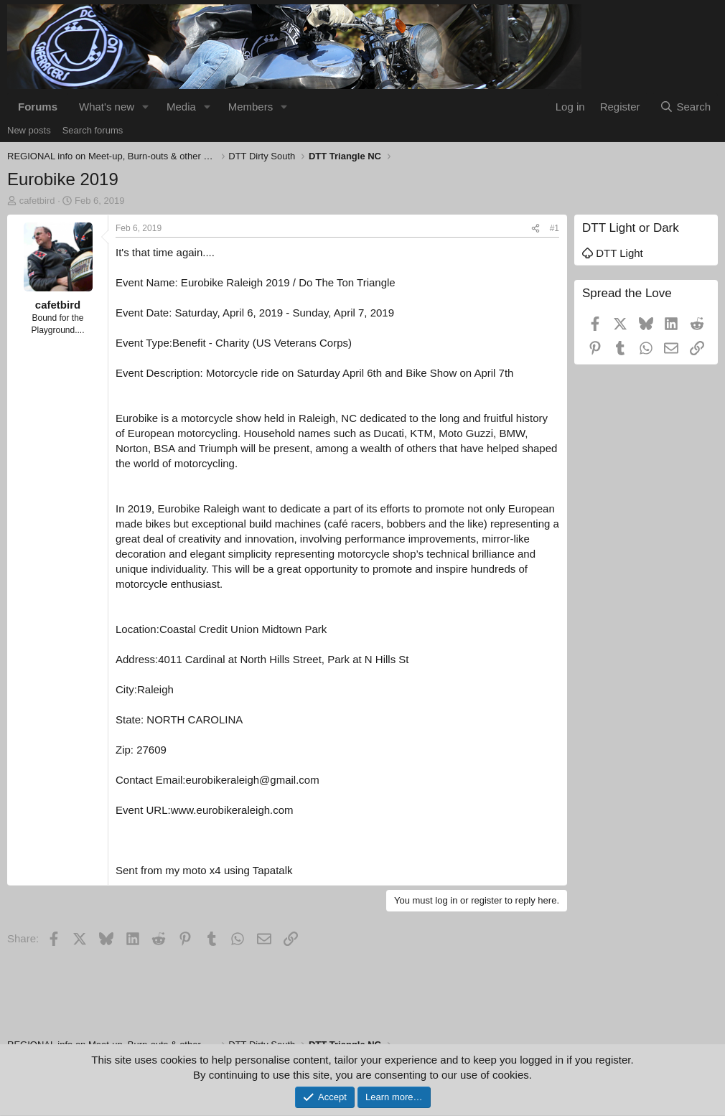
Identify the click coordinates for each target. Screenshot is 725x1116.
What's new (106, 106)
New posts (29, 130)
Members (250, 106)
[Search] (685, 106)
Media (181, 106)
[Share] (535, 228)
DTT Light (612, 253)
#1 (554, 228)
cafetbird (37, 200)
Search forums (92, 130)
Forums (37, 106)
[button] (146, 106)
